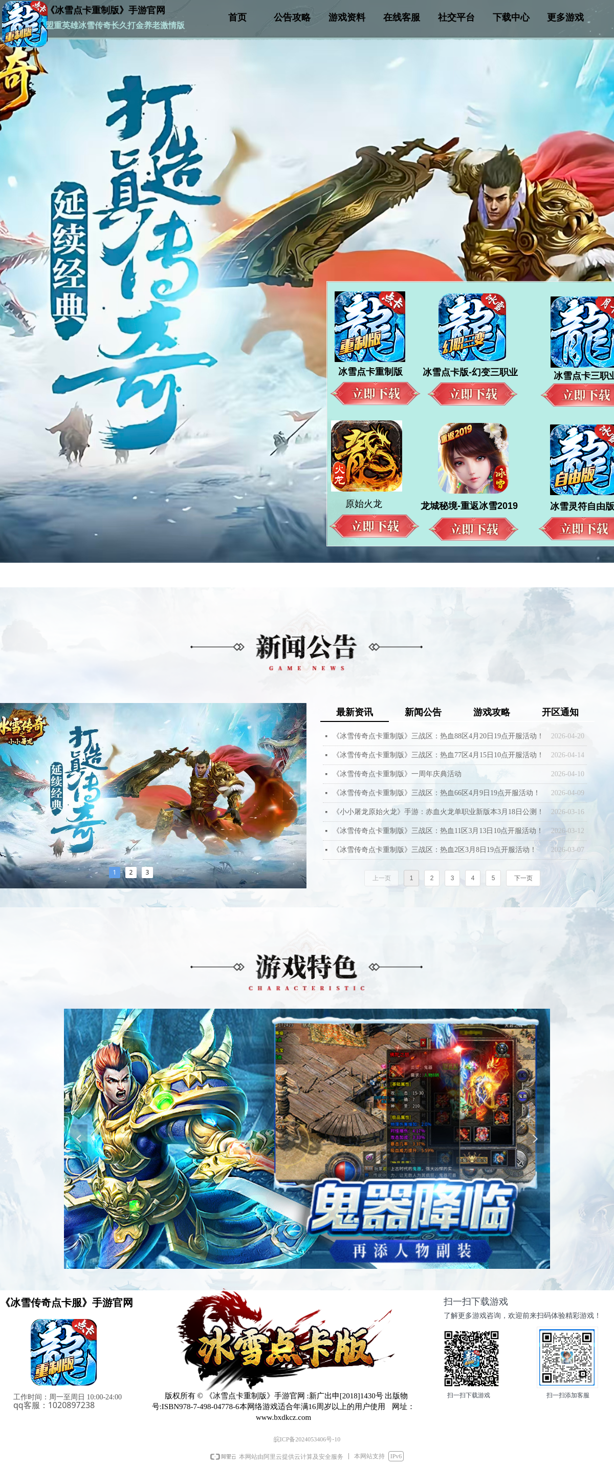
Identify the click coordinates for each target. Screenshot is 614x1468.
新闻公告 (423, 712)
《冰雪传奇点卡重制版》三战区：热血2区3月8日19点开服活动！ (435, 850)
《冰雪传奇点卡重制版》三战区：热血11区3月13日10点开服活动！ (438, 831)
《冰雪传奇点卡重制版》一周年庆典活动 (397, 774)
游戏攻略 (491, 712)
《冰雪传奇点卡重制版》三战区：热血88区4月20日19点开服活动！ (438, 736)
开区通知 (560, 712)
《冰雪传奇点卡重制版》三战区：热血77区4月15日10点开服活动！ (438, 755)
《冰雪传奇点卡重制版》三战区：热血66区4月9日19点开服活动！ (436, 793)
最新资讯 (354, 712)
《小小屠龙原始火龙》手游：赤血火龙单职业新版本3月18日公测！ (438, 812)
